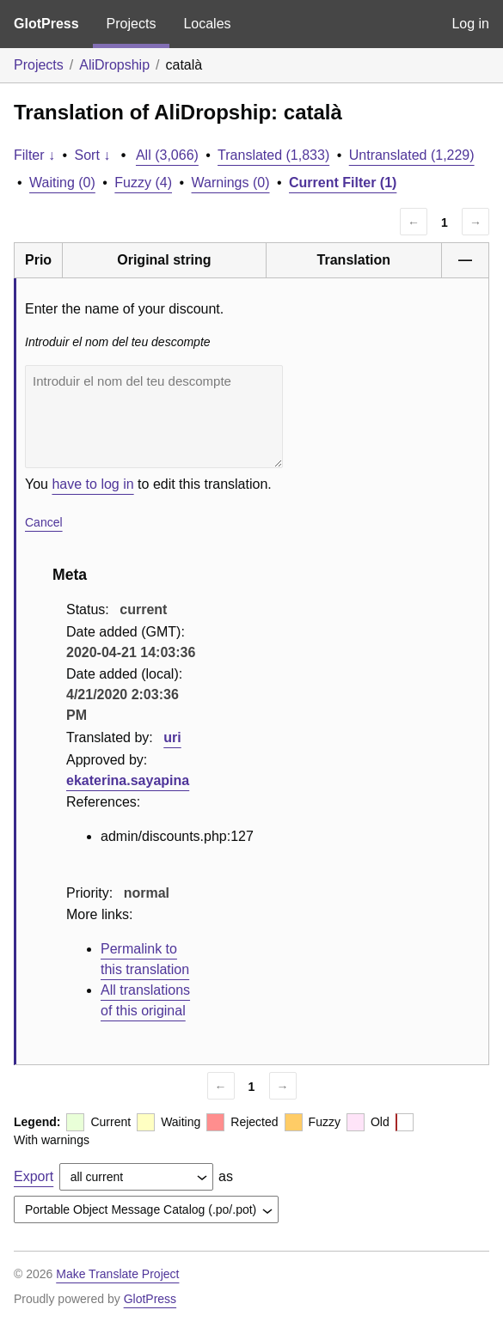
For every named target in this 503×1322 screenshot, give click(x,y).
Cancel (44, 522)
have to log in (92, 484)
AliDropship (114, 65)
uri (172, 737)
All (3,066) (167, 155)
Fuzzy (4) (143, 182)
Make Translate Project (117, 1274)
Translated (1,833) (273, 155)
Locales (206, 23)
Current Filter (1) (342, 182)
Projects (131, 23)
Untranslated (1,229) (412, 155)
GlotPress (46, 23)
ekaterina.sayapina (127, 780)
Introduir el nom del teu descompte (154, 416)
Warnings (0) (231, 182)
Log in (470, 23)
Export (33, 1176)
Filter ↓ (34, 155)
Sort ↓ (93, 155)
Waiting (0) (62, 182)
